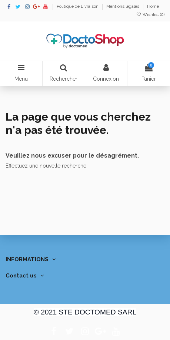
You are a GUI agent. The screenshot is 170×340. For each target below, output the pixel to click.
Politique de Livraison (78, 6)
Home (153, 6)
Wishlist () (150, 14)
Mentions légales (123, 6)
